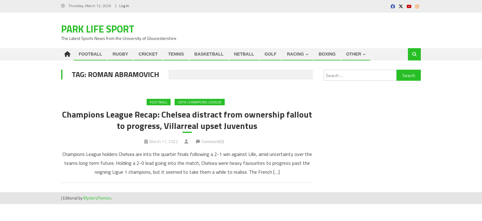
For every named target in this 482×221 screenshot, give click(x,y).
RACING (295, 54)
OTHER (353, 54)
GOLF (271, 54)
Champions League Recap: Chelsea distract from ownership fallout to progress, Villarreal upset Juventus (187, 120)
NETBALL (244, 54)
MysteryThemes (97, 198)
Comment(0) (213, 141)
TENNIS (176, 54)
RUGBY (120, 54)
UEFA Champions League (200, 102)
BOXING (327, 54)
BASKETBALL (208, 54)
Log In (124, 6)
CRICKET (148, 54)
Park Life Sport (97, 28)
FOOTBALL (90, 54)
